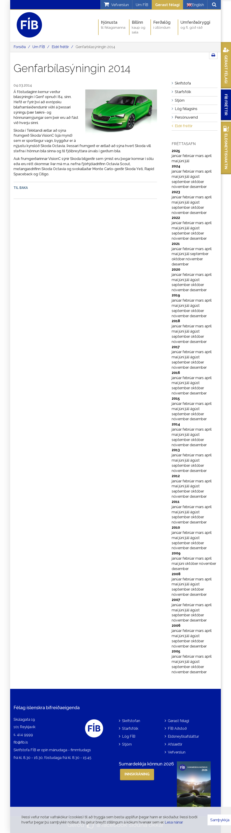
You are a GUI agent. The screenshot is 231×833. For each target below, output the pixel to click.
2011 (176, 502)
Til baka (21, 188)
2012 (176, 476)
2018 (176, 321)
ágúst (195, 176)
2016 (176, 373)
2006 (176, 625)
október (197, 182)
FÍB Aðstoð (177, 728)
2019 (176, 295)
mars (200, 156)
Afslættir (175, 744)
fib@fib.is (21, 742)
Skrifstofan (131, 721)
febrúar (188, 156)
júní (182, 161)
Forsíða (20, 47)
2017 (176, 347)
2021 (176, 244)
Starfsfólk (130, 728)
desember (198, 187)
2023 (176, 192)
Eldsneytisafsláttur (183, 736)
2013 (176, 450)
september (181, 182)
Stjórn (127, 744)
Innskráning (137, 774)
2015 (176, 398)
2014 (176, 424)
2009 (176, 553)
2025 (176, 151)
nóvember (181, 187)
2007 (176, 600)
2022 (176, 218)
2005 (176, 651)
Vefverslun (176, 752)
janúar (177, 156)
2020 (176, 269)
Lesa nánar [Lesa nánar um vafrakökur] (174, 822)
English (195, 5)
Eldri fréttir (60, 47)
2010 (176, 527)
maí (175, 161)
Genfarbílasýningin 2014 (95, 47)
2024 (176, 166)
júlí (187, 161)
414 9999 (25, 734)
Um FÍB (142, 5)
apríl (208, 156)
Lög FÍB (128, 736)
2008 (176, 574)
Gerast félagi (167, 5)
